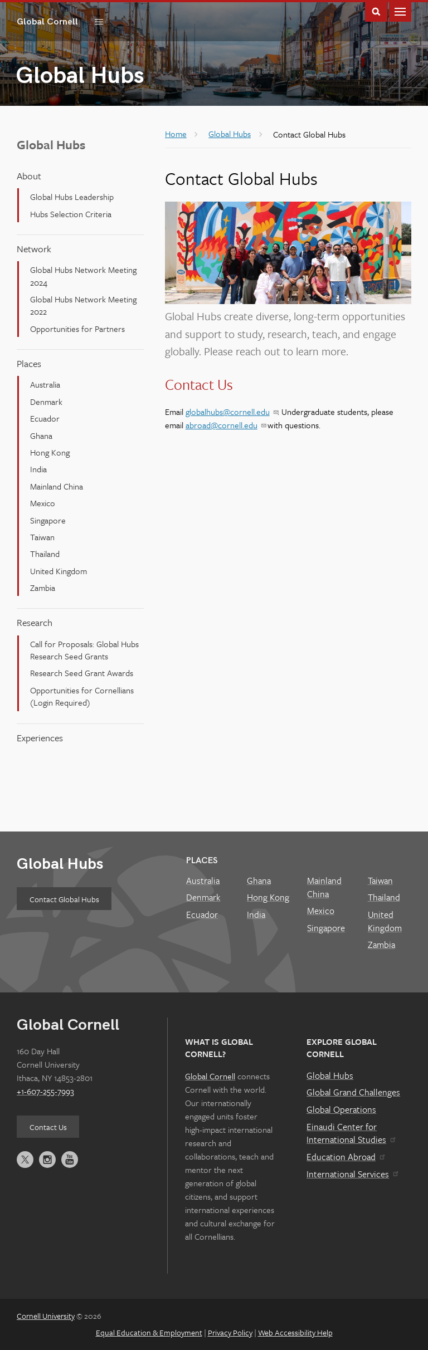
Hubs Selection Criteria (70, 214)
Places (29, 363)
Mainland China (56, 486)
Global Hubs (60, 864)
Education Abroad (345, 1156)
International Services (352, 1174)
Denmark (46, 401)
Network (34, 249)
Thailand (45, 553)
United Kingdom (58, 571)
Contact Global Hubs (64, 899)
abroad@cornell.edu (225, 425)
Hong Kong (50, 452)
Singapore (48, 520)
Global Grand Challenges (353, 1092)
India (38, 469)
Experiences (40, 738)
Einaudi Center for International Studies (351, 1133)
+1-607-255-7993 (45, 1091)
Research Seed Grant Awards (81, 673)
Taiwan (42, 537)
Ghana (41, 435)
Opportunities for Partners (77, 328)
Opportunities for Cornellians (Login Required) (82, 696)
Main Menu (400, 11)
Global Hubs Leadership (72, 196)
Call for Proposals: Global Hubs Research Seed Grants (84, 650)
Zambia (42, 587)
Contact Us (48, 1127)
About (29, 176)
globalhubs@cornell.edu (232, 411)
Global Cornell (51, 21)
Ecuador (45, 418)
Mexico (42, 503)
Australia (45, 384)
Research (34, 622)
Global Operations (341, 1109)
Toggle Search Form (376, 11)
